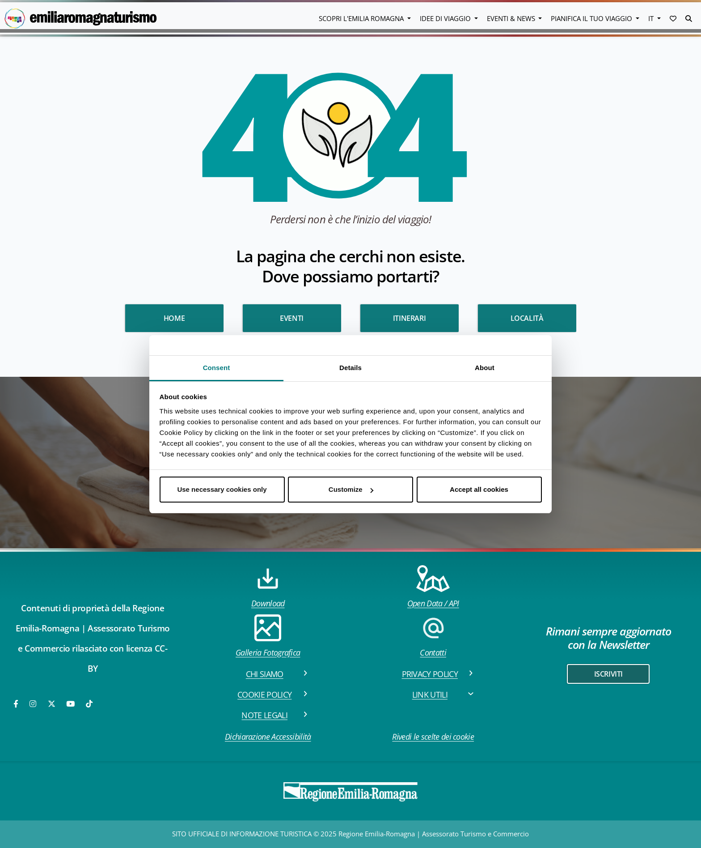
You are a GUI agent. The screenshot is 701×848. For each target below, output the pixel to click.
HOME (174, 318)
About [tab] (484, 367)
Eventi (292, 318)
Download (268, 587)
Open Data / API (433, 587)
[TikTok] (89, 704)
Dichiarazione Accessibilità (268, 736)
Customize (351, 489)
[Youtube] (71, 704)
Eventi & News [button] (512, 18)
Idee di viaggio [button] (446, 18)
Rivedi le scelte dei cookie (433, 736)
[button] (673, 18)
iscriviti (608, 674)
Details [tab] (350, 367)
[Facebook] (16, 704)
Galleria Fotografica (268, 636)
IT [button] (651, 18)
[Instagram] (34, 704)
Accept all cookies (479, 489)
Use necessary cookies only (221, 489)
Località (527, 318)
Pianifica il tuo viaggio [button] (592, 18)
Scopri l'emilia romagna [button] (362, 18)
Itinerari (409, 318)
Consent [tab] (216, 367)
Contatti (433, 636)
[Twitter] (51, 704)
